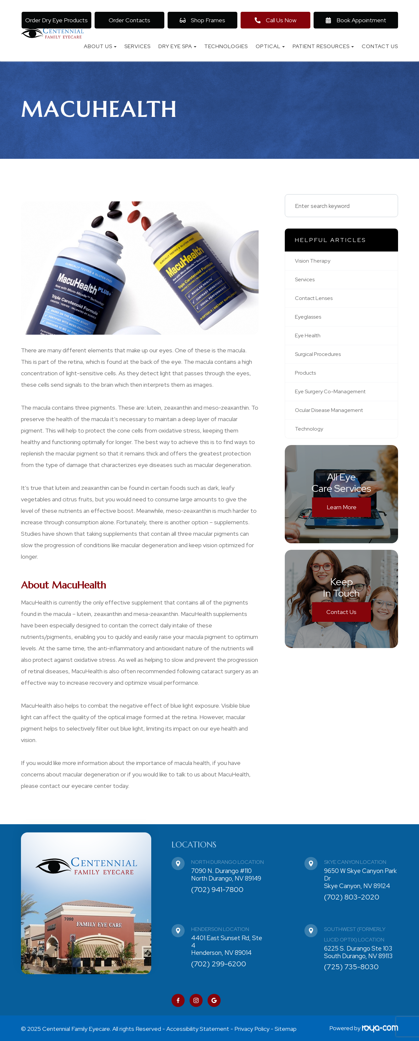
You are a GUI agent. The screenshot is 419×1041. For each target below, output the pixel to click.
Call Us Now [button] (276, 20)
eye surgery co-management (334, 396)
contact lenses (316, 299)
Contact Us (380, 46)
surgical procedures (320, 357)
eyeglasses (310, 319)
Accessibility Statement (197, 1028)
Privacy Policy (251, 1028)
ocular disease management (332, 414)
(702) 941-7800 (217, 889)
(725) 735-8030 (351, 967)
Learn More (341, 512)
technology (310, 434)
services (306, 280)
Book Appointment (355, 20)
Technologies (226, 46)
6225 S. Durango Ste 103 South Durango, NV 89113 (358, 952)
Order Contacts (129, 20)
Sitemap (286, 1028)
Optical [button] (270, 46)
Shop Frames (202, 20)
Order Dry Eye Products (56, 20)
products (307, 376)
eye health (309, 338)
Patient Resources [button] (323, 46)
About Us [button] (100, 46)
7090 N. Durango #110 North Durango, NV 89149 (226, 875)
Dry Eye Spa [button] (177, 46)
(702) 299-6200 (218, 964)
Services (137, 46)
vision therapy (314, 261)
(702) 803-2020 (351, 897)
